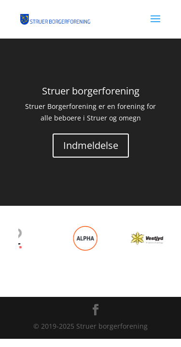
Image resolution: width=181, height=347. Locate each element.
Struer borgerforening (90, 90)
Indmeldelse (90, 145)
